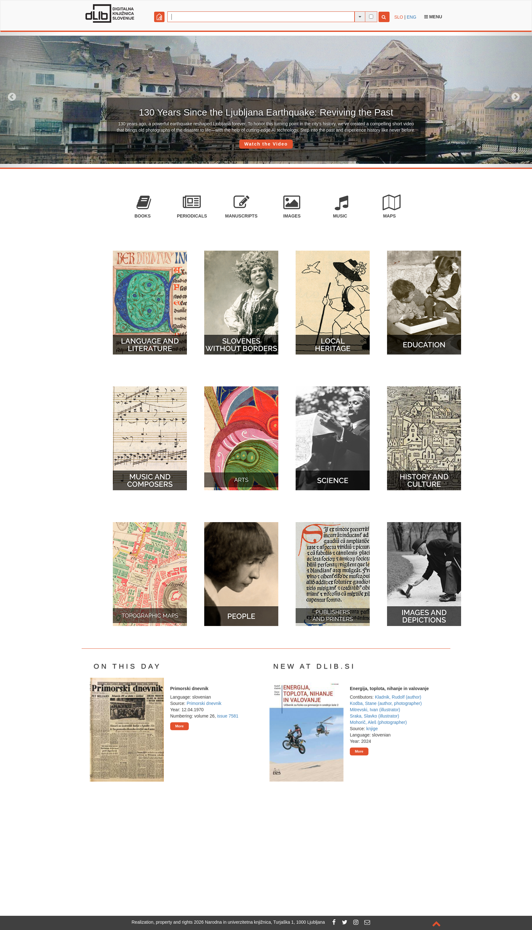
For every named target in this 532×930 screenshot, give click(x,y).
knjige (372, 728)
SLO (398, 17)
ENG (411, 17)
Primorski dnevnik (204, 703)
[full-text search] (371, 17)
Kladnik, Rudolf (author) (398, 697)
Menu (433, 16)
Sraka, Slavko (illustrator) (374, 715)
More (179, 726)
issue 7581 (228, 715)
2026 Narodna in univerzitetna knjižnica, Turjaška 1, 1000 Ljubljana (259, 922)
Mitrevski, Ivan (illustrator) (375, 709)
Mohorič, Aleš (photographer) (378, 722)
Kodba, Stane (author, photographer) (386, 703)
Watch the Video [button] (266, 143)
